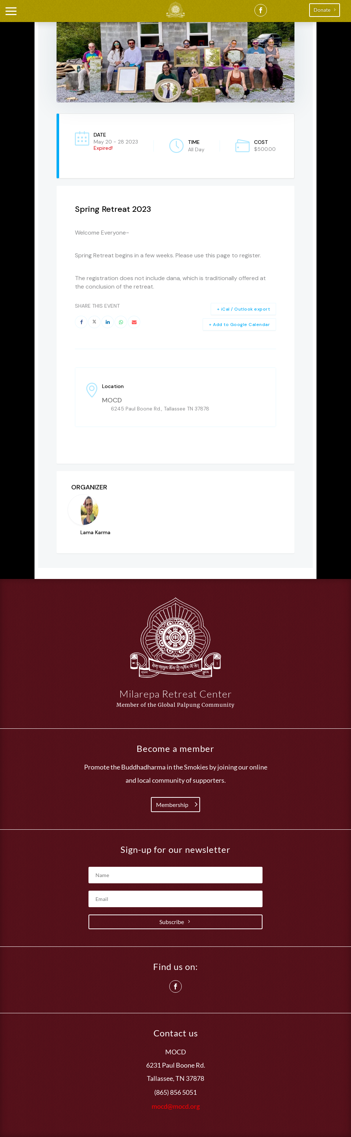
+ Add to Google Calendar (239, 324)
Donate (322, 10)
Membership (172, 804)
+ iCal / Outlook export (243, 309)
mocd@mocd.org (176, 1106)
